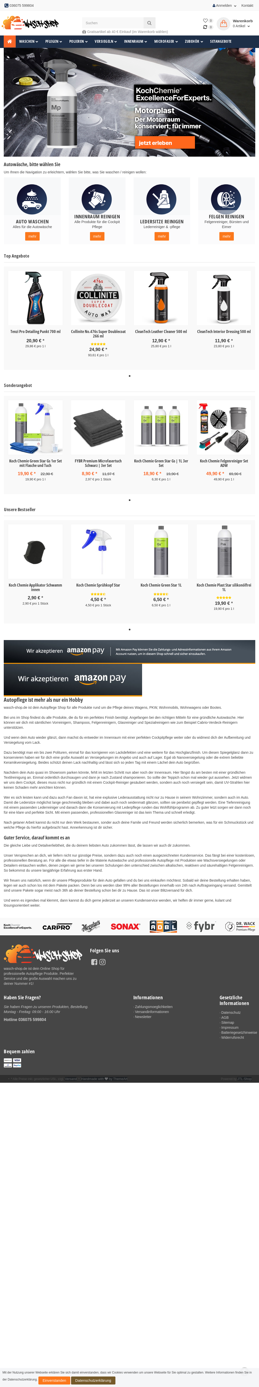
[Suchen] (113, 22)
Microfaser (166, 41)
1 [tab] (129, 375)
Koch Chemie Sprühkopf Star (98, 583)
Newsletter (143, 1014)
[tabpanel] (35, 313)
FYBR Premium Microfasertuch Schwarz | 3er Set (98, 462)
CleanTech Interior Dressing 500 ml (224, 331)
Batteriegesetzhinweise (238, 1030)
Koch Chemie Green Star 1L (161, 583)
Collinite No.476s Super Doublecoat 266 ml (98, 334)
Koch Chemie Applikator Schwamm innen (35, 586)
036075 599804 (32, 1017)
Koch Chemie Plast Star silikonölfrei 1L (224, 586)
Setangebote (221, 41)
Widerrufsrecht (232, 1035)
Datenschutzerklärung (77, 1382)
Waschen (28, 41)
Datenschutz (231, 1010)
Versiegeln (106, 41)
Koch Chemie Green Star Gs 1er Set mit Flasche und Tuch (35, 462)
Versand (70, 1076)
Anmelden (225, 5)
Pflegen (53, 41)
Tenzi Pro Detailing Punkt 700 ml (35, 331)
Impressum (230, 1025)
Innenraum (135, 41)
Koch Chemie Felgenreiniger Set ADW (224, 462)
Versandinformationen (152, 1009)
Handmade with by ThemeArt (101, 1076)
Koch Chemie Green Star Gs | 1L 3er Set (161, 462)
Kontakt (247, 5)
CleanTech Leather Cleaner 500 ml (161, 331)
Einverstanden (49, 1382)
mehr (32, 236)
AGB (225, 1015)
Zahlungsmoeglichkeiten (154, 1004)
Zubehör (194, 41)
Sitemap (227, 1020)
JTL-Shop (245, 1076)
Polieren (78, 41)
